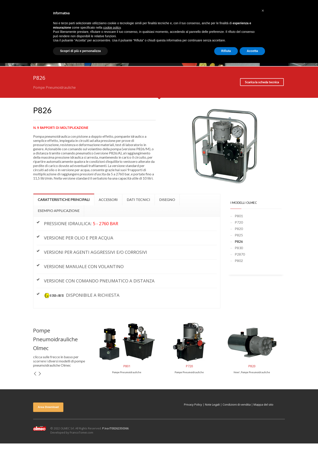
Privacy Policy (193, 404)
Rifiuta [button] (226, 51)
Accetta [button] (252, 51)
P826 (239, 241)
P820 (239, 228)
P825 (239, 235)
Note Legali (212, 404)
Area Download (48, 407)
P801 (239, 216)
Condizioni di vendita (237, 404)
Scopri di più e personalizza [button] (80, 51)
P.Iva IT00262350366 (115, 428)
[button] (262, 10)
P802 (239, 260)
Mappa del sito (263, 404)
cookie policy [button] (112, 27)
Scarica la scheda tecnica (262, 82)
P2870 (240, 254)
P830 (239, 248)
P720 (239, 222)
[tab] (63, 199)
